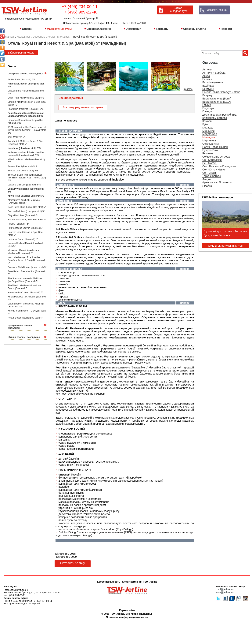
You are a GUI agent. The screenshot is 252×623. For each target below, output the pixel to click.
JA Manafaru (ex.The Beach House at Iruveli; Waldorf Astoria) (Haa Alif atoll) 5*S (27, 130)
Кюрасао (207, 127)
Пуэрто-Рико (210, 150)
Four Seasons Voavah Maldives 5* (25, 228)
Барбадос (208, 85)
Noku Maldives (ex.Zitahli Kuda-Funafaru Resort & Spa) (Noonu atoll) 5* (26, 260)
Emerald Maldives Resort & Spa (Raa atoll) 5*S (26, 103)
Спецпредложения (98, 28)
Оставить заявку (72, 563)
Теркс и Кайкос (211, 175)
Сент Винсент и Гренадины (219, 166)
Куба (205, 124)
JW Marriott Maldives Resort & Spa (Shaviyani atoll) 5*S (25, 142)
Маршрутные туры (59, 28)
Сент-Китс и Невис (213, 169)
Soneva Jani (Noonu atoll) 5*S (23, 170)
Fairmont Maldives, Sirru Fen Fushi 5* (27, 219)
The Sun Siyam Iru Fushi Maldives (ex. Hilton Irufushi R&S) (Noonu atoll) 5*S (27, 177)
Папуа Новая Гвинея (215, 146)
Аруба (206, 75)
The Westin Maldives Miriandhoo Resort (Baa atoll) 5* (24, 287)
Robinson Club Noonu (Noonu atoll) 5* (27, 267)
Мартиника (209, 140)
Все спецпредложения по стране (83, 107)
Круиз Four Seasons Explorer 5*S (26, 196)
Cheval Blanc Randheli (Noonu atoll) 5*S (26, 92)
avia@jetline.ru (224, 592)
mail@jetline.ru (224, 589)
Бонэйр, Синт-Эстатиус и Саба (221, 92)
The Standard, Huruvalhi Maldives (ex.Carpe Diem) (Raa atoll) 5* (25, 280)
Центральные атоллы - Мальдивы (21, 326)
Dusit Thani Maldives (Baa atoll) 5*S (26, 97)
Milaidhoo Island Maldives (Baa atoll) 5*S (26, 161)
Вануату (207, 95)
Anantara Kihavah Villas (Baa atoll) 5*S (26, 85)
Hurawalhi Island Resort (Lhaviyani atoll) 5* (25, 245)
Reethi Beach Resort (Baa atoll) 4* (25, 317)
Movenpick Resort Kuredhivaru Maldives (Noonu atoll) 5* (23, 252)
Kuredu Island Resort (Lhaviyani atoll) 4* (27, 312)
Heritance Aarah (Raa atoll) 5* (23, 239)
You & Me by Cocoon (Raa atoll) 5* (25, 292)
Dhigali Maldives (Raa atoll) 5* (23, 215)
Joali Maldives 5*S (17, 137)
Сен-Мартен (209, 163)
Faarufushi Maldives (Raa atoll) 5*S (26, 109)
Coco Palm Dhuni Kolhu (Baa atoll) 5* (27, 207)
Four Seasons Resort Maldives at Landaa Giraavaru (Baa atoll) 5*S (26, 114)
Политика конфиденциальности (127, 617)
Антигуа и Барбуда (213, 72)
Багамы (207, 79)
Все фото (188, 89)
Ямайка (207, 185)
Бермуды (208, 88)
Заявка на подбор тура (178, 9)
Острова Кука (210, 143)
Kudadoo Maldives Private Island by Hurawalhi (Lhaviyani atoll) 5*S (26, 154)
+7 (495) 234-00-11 (80, 6)
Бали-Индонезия (212, 82)
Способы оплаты (194, 28)
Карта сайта (127, 610)
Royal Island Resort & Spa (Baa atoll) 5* (26, 273)
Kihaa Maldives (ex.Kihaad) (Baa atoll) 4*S (27, 298)
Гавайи (206, 104)
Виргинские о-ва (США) (216, 101)
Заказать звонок (217, 9)
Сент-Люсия (209, 172)
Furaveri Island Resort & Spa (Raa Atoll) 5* (25, 233)
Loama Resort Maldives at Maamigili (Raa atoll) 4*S (26, 305)
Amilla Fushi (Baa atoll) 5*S (21, 79)
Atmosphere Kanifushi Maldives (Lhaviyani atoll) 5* (24, 201)
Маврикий (208, 130)
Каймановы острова (214, 117)
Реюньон (207, 153)
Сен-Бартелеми (212, 159)
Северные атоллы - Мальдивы (25, 73)
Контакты (162, 28)
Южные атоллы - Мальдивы (24, 337)
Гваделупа (208, 108)
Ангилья (207, 69)
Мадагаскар (209, 134)
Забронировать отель (21, 52)
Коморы (207, 121)
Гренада (207, 111)
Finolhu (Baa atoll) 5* (18, 223)
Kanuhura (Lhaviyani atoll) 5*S (24, 148)
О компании (133, 28)
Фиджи (206, 179)
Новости (226, 28)
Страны (27, 28)
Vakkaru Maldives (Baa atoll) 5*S (24, 184)
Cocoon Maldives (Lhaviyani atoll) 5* (26, 211)
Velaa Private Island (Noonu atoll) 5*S (26, 190)
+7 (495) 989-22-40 (80, 12)
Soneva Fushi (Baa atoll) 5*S (22, 166)
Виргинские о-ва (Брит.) (216, 98)
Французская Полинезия (217, 182)
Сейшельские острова (216, 156)
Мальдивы (208, 137)
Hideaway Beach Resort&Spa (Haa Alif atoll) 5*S (25, 121)
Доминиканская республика (219, 114)
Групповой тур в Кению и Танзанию (225, 231)
